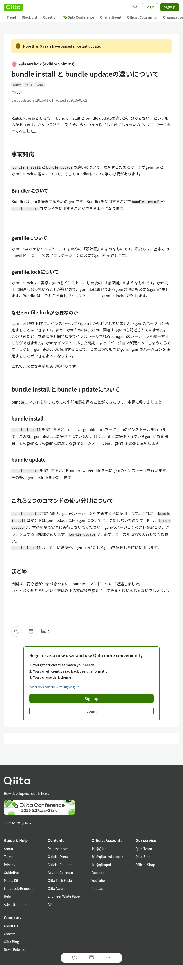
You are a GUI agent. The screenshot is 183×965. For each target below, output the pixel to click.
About (8, 848)
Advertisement (15, 904)
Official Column (142, 17)
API (50, 904)
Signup (169, 7)
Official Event (110, 17)
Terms (8, 856)
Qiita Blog (11, 941)
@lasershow (42, 63)
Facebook (99, 872)
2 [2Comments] (45, 631)
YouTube (98, 880)
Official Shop (145, 864)
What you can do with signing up (54, 687)
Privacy (9, 864)
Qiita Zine (142, 856)
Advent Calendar (60, 872)
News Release (14, 949)
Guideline (11, 872)
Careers (9, 933)
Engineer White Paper (64, 896)
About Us (11, 925)
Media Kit (11, 880)
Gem (39, 84)
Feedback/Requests (19, 888)
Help (7, 896)
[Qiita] (13, 7)
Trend (11, 17)
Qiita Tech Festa (60, 880)
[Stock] (31, 631)
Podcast (98, 888)
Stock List (29, 17)
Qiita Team (143, 848)
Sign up (91, 698)
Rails (28, 84)
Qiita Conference (78, 17)
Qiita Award (57, 888)
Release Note (58, 848)
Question (50, 17)
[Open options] (108, 958)
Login (150, 7)
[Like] (16, 631)
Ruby (17, 84)
